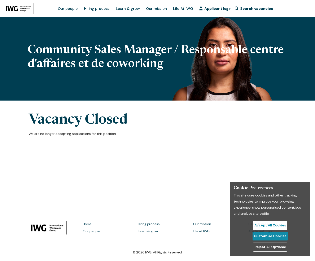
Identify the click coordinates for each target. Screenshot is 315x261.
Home (87, 224)
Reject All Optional (270, 247)
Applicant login (215, 8)
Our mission (156, 8)
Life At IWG (183, 8)
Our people (68, 8)
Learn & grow (128, 8)
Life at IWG (201, 231)
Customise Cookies (270, 236)
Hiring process (97, 8)
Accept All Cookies (270, 225)
